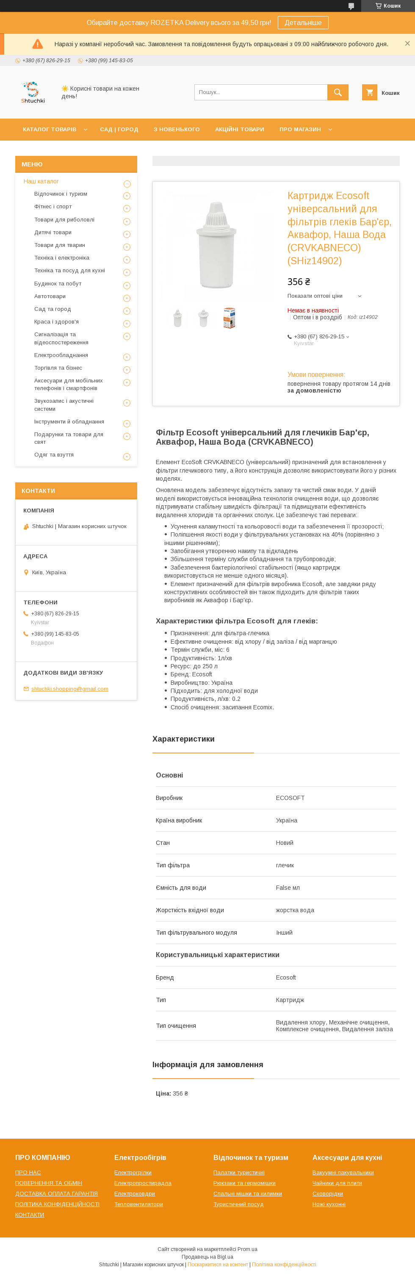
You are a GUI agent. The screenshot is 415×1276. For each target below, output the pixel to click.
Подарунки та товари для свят (68, 438)
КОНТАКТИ (29, 1215)
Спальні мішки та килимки (247, 1193)
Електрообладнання (61, 355)
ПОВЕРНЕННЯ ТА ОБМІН (48, 1183)
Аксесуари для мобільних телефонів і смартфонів (68, 384)
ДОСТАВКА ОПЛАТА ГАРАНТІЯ (56, 1193)
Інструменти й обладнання (69, 421)
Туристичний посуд (238, 1204)
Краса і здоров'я (56, 321)
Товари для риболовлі (64, 219)
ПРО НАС (28, 1172)
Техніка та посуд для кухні (69, 270)
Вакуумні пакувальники (343, 1172)
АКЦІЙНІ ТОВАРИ (239, 129)
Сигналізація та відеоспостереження (61, 338)
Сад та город (52, 309)
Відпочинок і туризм (60, 194)
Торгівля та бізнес (58, 368)
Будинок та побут (57, 283)
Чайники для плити (337, 1183)
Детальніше (303, 22)
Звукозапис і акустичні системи (64, 405)
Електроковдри (134, 1193)
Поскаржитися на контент (218, 1265)
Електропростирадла (143, 1183)
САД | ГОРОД (119, 129)
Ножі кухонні (329, 1204)
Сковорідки (328, 1193)
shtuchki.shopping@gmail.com (69, 689)
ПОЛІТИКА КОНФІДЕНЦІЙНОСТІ (57, 1204)
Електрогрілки (133, 1172)
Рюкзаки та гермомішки (244, 1183)
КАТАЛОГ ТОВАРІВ (49, 129)
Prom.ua (247, 1249)
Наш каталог (41, 181)
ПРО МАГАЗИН (300, 129)
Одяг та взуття (54, 454)
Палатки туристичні (239, 1172)
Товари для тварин (59, 245)
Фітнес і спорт (53, 206)
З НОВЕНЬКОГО (177, 129)
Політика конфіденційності (284, 1265)
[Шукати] (338, 92)
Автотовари (50, 296)
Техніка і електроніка (61, 258)
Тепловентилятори (138, 1204)
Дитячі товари (53, 232)
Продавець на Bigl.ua (207, 1257)
